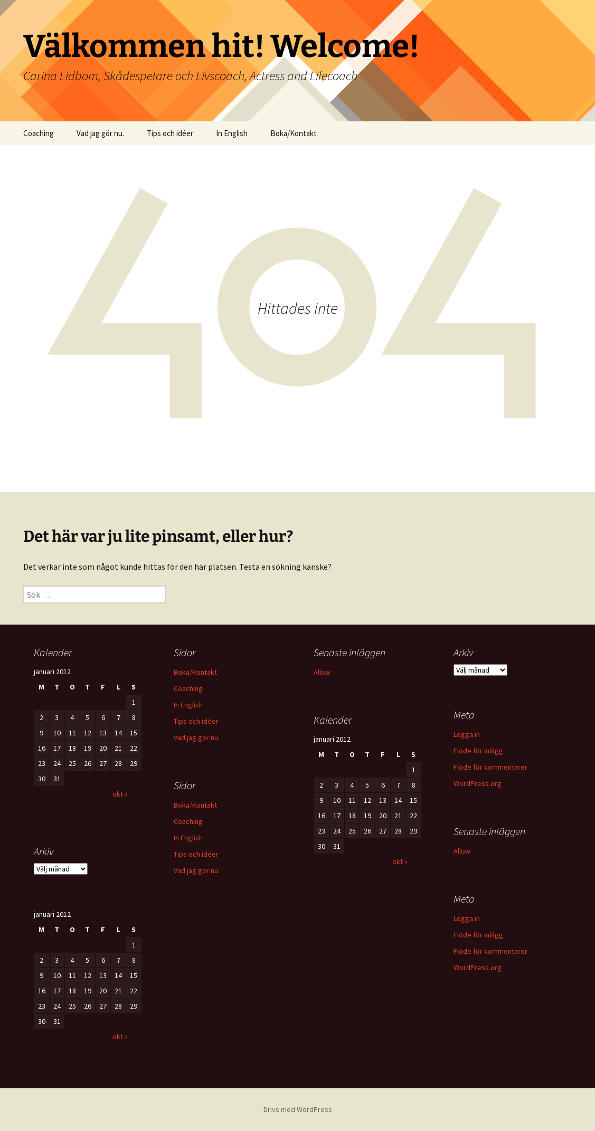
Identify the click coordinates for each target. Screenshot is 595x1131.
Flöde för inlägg (478, 750)
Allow (322, 672)
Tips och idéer (170, 133)
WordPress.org (478, 783)
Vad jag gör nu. (100, 133)
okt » (120, 794)
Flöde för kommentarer (490, 767)
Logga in (467, 734)
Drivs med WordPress (297, 1109)
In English (232, 133)
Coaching (38, 133)
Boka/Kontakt (293, 133)
